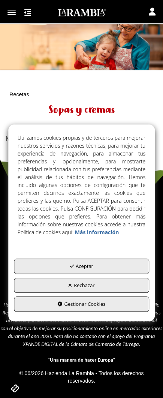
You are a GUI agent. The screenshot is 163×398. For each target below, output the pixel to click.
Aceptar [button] (81, 266)
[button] (81, 13)
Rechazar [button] (81, 285)
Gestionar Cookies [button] (81, 304)
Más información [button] (97, 232)
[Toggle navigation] (152, 12)
